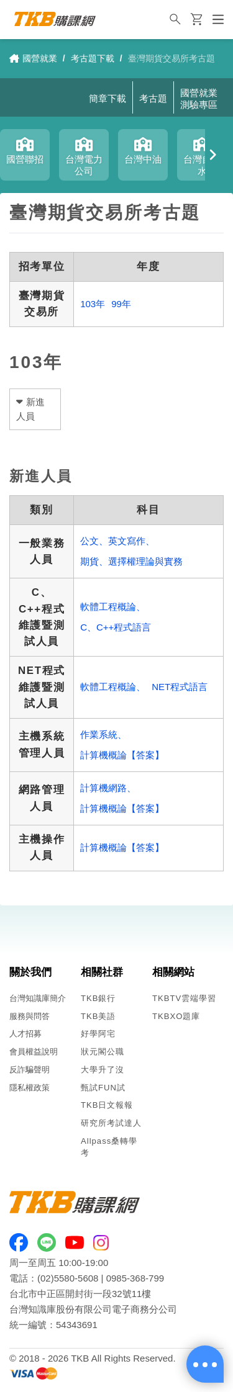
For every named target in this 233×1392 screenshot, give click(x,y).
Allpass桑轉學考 (109, 1146)
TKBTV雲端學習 (184, 998)
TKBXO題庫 (176, 1016)
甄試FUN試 (103, 1087)
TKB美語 (98, 1016)
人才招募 (25, 1033)
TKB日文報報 (107, 1105)
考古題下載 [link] (92, 58)
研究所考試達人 (111, 1123)
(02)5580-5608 (67, 1278)
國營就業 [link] (33, 58)
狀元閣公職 (102, 1051)
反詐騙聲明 (29, 1069)
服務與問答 (29, 1016)
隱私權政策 (29, 1087)
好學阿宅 (98, 1033)
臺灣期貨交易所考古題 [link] (171, 58)
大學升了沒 (102, 1069)
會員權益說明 (33, 1051)
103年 (92, 304)
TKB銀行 (98, 998)
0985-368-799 (135, 1278)
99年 (121, 304)
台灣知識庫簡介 (37, 998)
